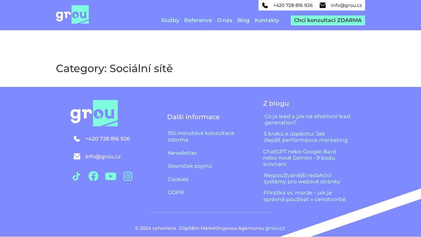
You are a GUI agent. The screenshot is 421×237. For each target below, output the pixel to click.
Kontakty (267, 20)
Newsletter (182, 153)
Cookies (178, 179)
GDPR (176, 192)
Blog (243, 20)
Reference (198, 20)
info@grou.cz (346, 5)
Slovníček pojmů (190, 166)
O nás (224, 20)
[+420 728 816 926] (265, 5)
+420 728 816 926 (293, 5)
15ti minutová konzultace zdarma (201, 136)
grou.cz (275, 228)
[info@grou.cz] (322, 5)
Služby (170, 20)
